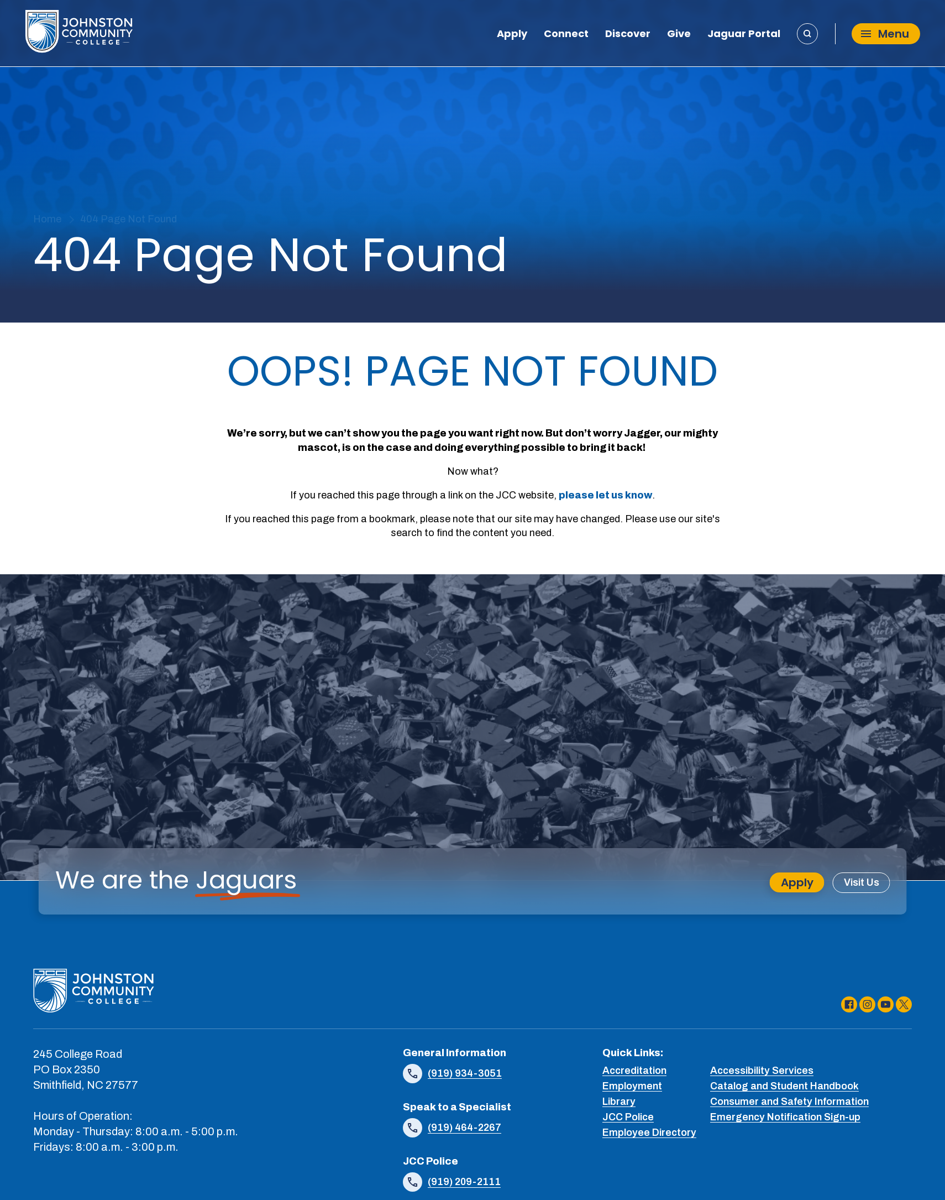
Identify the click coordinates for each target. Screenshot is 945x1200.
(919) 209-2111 (464, 1181)
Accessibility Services (761, 1070)
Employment (632, 1086)
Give (679, 34)
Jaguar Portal (743, 34)
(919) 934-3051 (465, 1073)
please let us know (605, 495)
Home (47, 219)
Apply (512, 34)
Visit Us (861, 882)
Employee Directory (649, 1132)
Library (619, 1101)
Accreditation (634, 1070)
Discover (627, 34)
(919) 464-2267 (464, 1127)
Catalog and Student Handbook (784, 1086)
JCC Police (628, 1117)
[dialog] (912, 1167)
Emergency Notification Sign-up (785, 1117)
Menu (885, 33)
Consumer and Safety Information (789, 1101)
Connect (566, 34)
